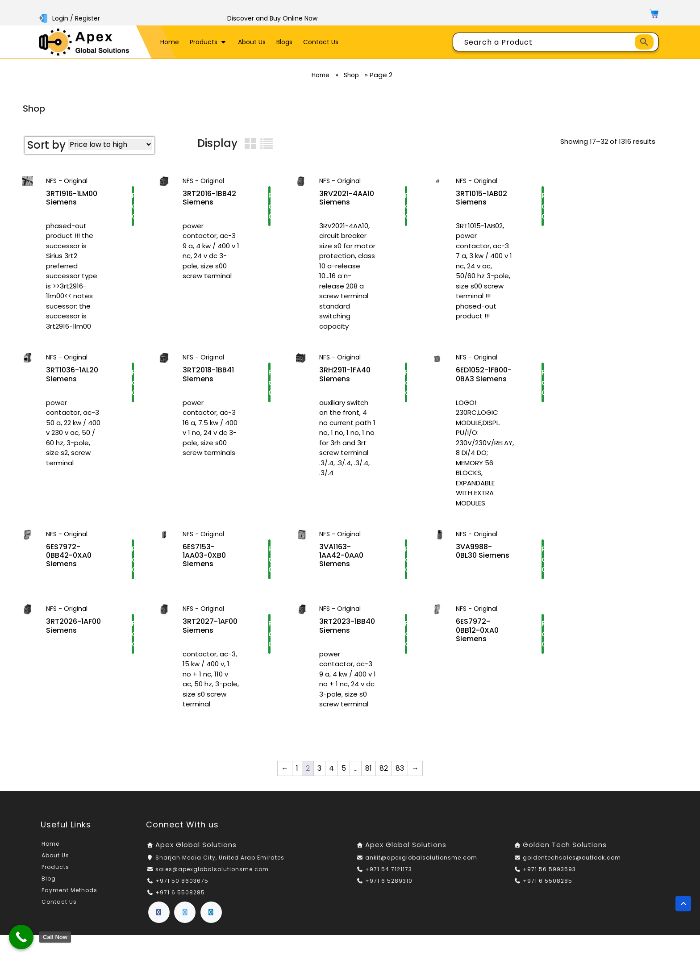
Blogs (284, 42)
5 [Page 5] (344, 768)
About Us (252, 42)
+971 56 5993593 (549, 869)
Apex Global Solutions (196, 844)
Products (208, 42)
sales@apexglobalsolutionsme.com (212, 869)
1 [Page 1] (297, 768)
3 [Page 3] (319, 768)
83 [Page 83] (400, 768)
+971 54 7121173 (388, 869)
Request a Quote (133, 207)
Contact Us (320, 42)
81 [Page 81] (368, 768)
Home (169, 42)
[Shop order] (110, 144)
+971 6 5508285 (180, 892)
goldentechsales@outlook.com (572, 857)
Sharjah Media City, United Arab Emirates (219, 857)
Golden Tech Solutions (565, 844)
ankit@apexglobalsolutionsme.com (421, 857)
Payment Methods (69, 890)
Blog (49, 878)
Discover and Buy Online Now (272, 18)
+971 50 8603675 (181, 881)
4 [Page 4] (331, 768)
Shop (353, 75)
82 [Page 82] (383, 768)
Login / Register (70, 18)
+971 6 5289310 (388, 881)
